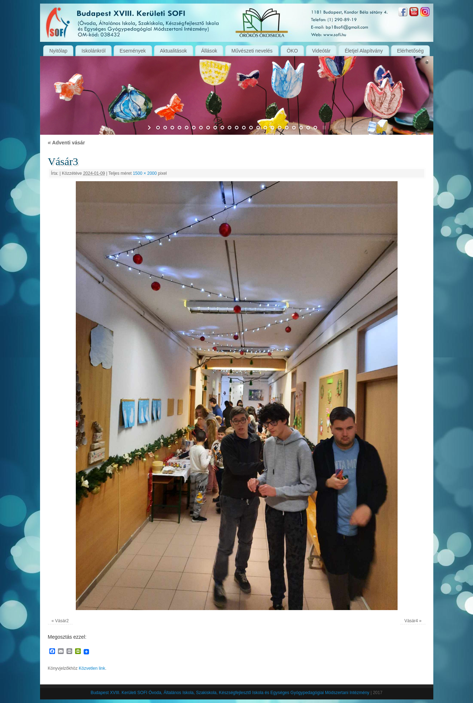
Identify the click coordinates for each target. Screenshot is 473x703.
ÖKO (292, 51)
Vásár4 (411, 620)
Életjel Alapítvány (364, 51)
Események (133, 51)
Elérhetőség (410, 51)
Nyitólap (58, 51)
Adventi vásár (66, 142)
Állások (209, 51)
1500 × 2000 (145, 173)
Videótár (321, 51)
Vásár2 (62, 620)
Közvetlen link (92, 668)
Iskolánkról (93, 51)
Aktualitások (173, 51)
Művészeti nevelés (251, 51)
